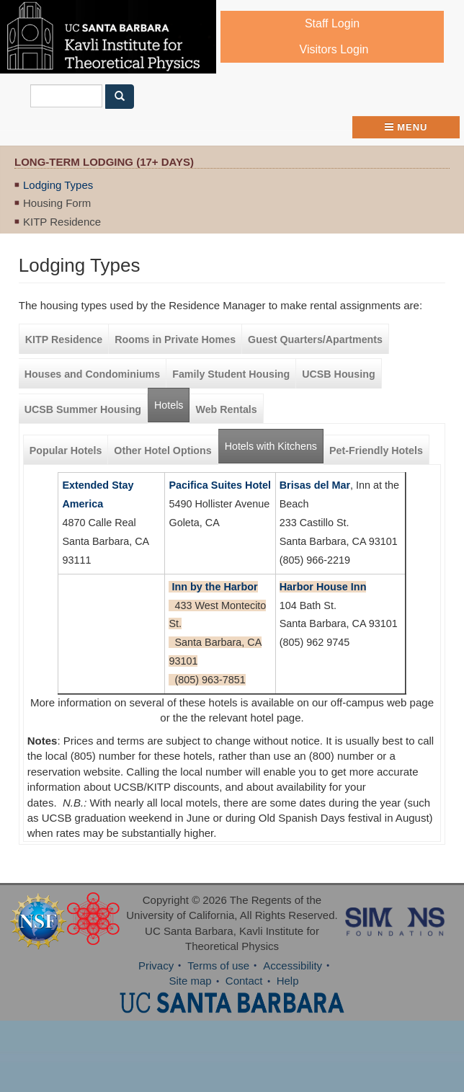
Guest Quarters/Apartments (315, 339)
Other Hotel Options (162, 450)
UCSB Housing (338, 374)
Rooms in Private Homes (175, 339)
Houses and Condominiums (92, 374)
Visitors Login (334, 49)
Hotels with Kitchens (274, 441)
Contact (244, 981)
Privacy (156, 965)
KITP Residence (62, 222)
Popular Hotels (66, 450)
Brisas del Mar (315, 485)
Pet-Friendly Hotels (376, 450)
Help (288, 981)
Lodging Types (58, 185)
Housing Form (57, 203)
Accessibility (292, 965)
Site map (190, 981)
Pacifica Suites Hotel (220, 485)
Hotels (168, 405)
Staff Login (332, 23)
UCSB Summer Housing (82, 409)
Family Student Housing (231, 374)
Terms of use (218, 965)
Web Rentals (225, 409)
